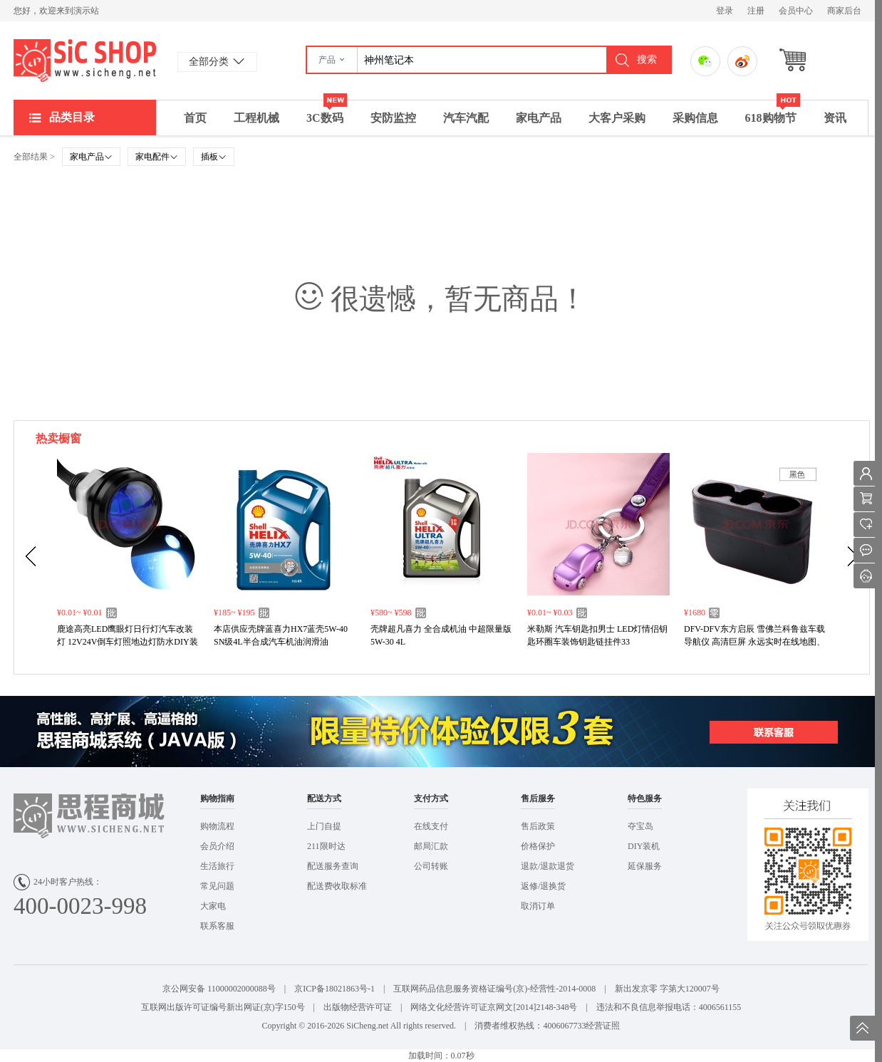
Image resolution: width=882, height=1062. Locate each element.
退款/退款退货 (547, 866)
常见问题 (217, 886)
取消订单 (538, 906)
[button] (332, 60)
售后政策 (538, 826)
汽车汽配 (466, 118)
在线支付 (431, 826)
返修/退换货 (543, 886)
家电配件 (156, 157)
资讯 (835, 118)
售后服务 (538, 798)
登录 (724, 11)
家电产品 (538, 118)
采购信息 (695, 118)
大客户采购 (616, 118)
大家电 (213, 906)
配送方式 (324, 798)
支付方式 (431, 798)
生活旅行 (217, 866)
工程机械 (256, 118)
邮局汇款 (431, 846)
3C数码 (326, 112)
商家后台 (844, 11)
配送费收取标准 (337, 886)
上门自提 (324, 826)
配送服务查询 (332, 866)
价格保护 (538, 846)
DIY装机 (644, 846)
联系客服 (217, 926)
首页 (195, 118)
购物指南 (217, 798)
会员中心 (796, 11)
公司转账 (431, 866)
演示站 (85, 60)
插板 (214, 157)
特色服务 (645, 798)
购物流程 (217, 826)
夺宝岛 (640, 826)
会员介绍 (217, 846)
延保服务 (645, 866)
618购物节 (772, 112)
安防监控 (393, 118)
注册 (755, 11)
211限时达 (326, 846)
